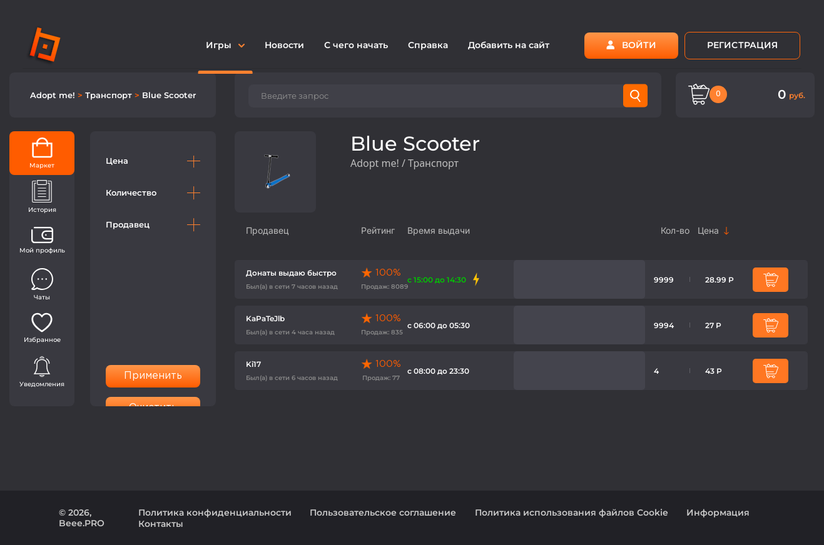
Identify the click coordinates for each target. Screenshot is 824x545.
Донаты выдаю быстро (291, 273)
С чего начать (356, 45)
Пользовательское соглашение (383, 512)
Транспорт (110, 95)
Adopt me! (54, 95)
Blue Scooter (169, 95)
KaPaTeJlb (265, 318)
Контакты (160, 523)
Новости (284, 45)
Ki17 (253, 364)
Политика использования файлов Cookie (571, 512)
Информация (718, 512)
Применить (153, 376)
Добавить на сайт (508, 45)
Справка (428, 45)
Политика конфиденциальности (215, 512)
